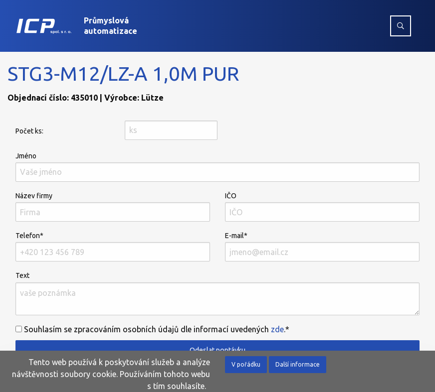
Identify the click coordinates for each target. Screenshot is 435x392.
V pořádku (245, 364)
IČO (322, 207)
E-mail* (322, 246)
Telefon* (112, 246)
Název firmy (112, 207)
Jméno (217, 167)
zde (277, 329)
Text (217, 293)
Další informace (297, 364)
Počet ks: (29, 131)
